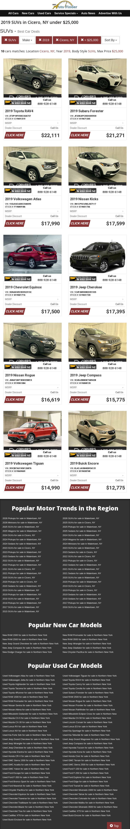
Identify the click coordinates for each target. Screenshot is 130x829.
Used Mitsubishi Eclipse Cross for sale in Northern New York (90, 714)
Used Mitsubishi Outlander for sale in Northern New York (30, 714)
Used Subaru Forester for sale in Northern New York (88, 692)
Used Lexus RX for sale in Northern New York (25, 726)
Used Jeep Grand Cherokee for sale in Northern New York (31, 739)
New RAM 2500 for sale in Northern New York (25, 639)
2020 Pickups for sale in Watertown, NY (82, 582)
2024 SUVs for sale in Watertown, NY (81, 535)
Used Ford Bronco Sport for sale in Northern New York (29, 781)
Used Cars (44, 13)
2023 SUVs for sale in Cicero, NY (19, 548)
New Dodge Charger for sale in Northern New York (27, 652)
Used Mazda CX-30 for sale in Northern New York (27, 722)
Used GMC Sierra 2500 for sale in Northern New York (89, 764)
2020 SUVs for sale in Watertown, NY (81, 577)
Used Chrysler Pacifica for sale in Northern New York (28, 790)
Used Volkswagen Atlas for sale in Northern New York (29, 675)
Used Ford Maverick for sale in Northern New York (27, 785)
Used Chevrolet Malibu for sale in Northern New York (88, 802)
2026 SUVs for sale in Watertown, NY (81, 518)
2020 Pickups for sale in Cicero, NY (20, 582)
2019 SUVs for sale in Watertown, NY (21, 590)
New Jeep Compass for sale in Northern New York (27, 648)
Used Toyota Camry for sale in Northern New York (87, 684)
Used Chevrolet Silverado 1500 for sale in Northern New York (90, 791)
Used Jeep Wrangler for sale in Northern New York (27, 743)
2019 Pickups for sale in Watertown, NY (22, 594)
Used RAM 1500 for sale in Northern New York (25, 697)
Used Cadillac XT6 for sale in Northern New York (26, 815)
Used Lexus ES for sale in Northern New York (85, 726)
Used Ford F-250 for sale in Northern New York (86, 773)
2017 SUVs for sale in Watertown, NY (21, 607)
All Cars (13, 13)
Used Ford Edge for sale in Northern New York (85, 781)
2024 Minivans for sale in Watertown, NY (82, 543)
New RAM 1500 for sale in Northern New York (25, 635)
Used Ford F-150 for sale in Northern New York (86, 769)
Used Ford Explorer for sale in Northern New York (87, 777)
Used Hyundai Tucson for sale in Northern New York (88, 747)
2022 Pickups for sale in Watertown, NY (22, 565)
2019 (44, 40)
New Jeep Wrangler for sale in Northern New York (87, 643)
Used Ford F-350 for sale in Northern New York (25, 777)
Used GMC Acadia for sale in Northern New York (26, 764)
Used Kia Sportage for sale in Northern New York (86, 730)
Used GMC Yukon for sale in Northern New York (26, 769)
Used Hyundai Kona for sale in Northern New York (87, 752)
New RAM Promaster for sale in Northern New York (88, 635)
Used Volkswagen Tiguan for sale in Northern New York (90, 675)
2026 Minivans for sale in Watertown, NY (22, 522)
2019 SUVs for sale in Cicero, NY (79, 586)
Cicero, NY (65, 40)
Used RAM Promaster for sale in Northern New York (28, 701)
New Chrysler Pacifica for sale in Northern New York (88, 652)
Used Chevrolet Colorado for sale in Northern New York (90, 798)
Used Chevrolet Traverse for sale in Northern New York (29, 798)
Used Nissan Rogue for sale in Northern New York (87, 701)
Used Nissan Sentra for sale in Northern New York (27, 705)
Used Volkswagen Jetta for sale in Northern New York (29, 680)
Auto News (88, 13)
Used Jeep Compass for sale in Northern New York (87, 743)
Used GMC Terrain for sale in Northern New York (86, 760)
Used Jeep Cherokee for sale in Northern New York (27, 747)
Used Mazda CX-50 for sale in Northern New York (87, 718)
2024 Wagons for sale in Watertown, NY (82, 539)
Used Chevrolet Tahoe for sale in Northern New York (88, 794)
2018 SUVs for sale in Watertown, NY (21, 598)
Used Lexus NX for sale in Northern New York (25, 730)
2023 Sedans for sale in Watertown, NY (22, 556)
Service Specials (66, 13)
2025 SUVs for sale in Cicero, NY (79, 522)
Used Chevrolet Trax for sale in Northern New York (27, 811)
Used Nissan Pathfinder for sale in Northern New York (89, 709)
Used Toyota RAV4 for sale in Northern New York (86, 680)
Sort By (111, 40)
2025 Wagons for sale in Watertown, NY (22, 531)
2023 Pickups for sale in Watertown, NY (22, 552)
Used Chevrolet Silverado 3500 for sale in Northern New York (90, 808)
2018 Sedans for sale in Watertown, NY (82, 598)
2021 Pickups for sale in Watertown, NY (22, 573)
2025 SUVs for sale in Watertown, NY (21, 527)
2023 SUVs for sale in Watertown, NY (81, 548)
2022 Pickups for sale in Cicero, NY (80, 560)
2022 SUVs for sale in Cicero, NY (79, 556)
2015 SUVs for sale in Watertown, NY (21, 611)
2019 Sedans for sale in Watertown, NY (82, 594)
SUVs (10, 40)
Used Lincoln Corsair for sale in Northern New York (87, 722)
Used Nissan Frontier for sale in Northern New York (88, 705)
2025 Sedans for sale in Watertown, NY (82, 531)
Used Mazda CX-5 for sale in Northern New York (26, 718)
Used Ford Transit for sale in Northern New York (86, 785)
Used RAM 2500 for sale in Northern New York (85, 697)
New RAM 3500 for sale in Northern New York (85, 639)
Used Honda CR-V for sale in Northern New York (26, 756)
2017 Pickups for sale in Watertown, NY (82, 603)
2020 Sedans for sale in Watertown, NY (22, 586)
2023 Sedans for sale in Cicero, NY (80, 552)
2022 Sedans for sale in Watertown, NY (82, 565)
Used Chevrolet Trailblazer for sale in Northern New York (30, 802)
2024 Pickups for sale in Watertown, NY (22, 539)
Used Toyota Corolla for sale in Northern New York (87, 688)
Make (27, 40)
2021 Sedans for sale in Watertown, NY (82, 573)
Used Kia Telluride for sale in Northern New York (86, 735)
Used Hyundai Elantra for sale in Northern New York (28, 752)
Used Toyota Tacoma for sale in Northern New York (27, 688)
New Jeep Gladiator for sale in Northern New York (87, 648)
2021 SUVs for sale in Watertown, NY (81, 569)
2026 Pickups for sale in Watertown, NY (22, 518)
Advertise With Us (110, 13)
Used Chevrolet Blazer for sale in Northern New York (28, 807)
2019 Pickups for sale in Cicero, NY (80, 590)
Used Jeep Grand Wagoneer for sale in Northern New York (91, 739)
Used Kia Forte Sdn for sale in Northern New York (27, 735)
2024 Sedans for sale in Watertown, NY (22, 543)
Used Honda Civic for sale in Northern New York (86, 756)
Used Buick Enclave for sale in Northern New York (27, 819)
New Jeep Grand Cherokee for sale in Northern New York (30, 643)
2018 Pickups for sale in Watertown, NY (22, 603)
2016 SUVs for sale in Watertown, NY (81, 607)
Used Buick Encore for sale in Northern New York (87, 815)
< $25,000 (89, 40)
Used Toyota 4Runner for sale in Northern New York (28, 692)
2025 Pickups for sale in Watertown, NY (82, 527)
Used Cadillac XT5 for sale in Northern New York (86, 811)
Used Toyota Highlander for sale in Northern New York (29, 684)
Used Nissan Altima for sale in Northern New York (27, 709)
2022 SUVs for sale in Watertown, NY (21, 560)
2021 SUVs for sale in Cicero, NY (19, 569)
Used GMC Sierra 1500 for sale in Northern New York (29, 760)
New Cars (28, 13)
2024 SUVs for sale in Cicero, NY (19, 535)
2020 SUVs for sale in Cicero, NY (19, 577)
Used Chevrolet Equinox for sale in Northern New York (29, 794)
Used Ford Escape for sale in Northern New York (26, 773)
